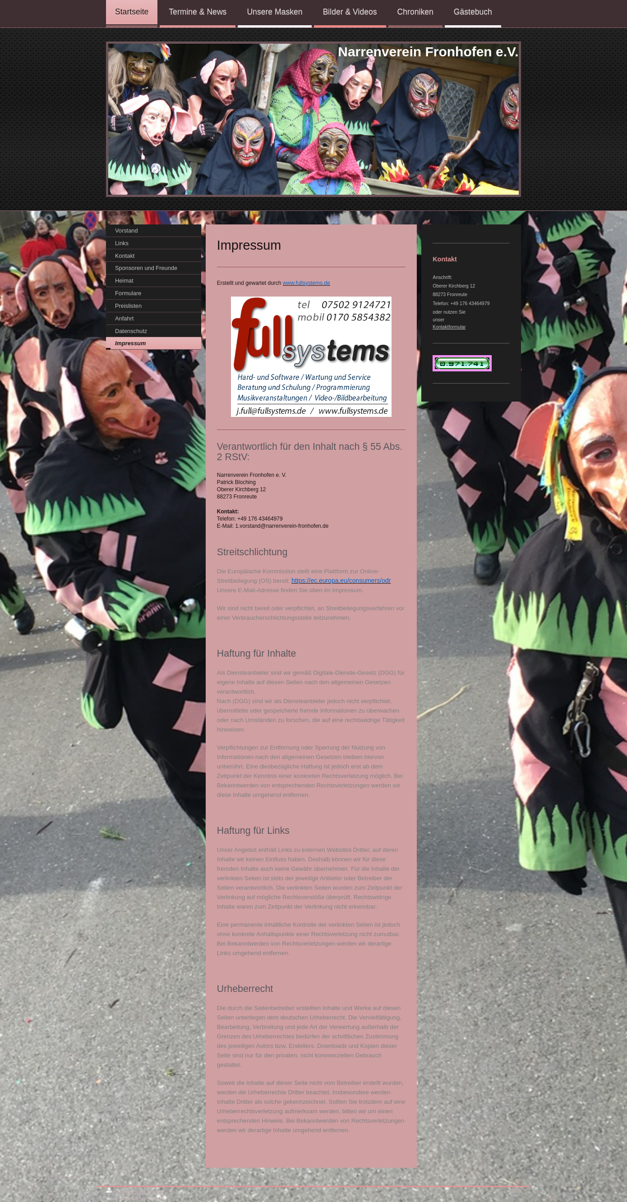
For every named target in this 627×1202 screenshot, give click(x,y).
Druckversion (125, 1191)
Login (515, 1190)
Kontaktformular (449, 326)
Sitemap (155, 1191)
